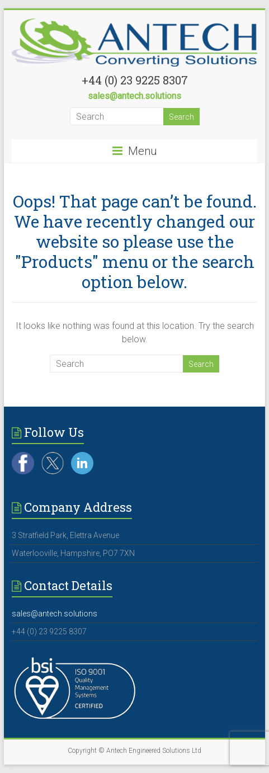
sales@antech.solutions (134, 96)
